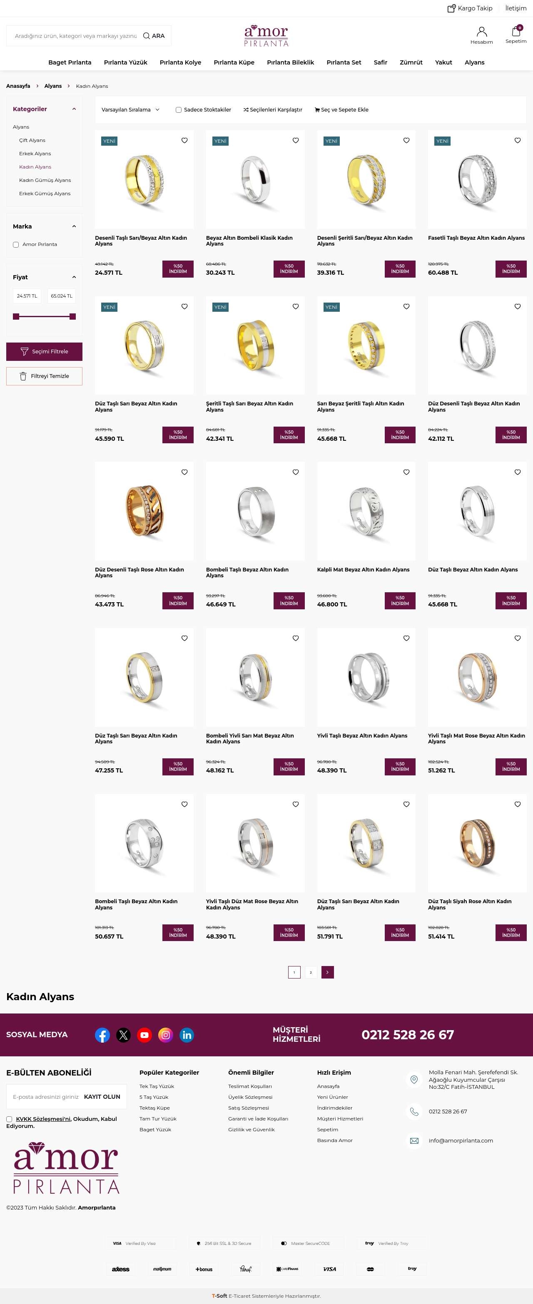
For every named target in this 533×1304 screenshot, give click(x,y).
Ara (153, 36)
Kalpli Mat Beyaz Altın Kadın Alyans (363, 570)
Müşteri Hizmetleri (340, 1118)
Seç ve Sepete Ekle (342, 110)
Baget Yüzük (155, 1129)
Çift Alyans (32, 140)
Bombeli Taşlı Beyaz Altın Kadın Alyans (247, 573)
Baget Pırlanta (70, 62)
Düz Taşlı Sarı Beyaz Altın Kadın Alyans (136, 406)
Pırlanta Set (343, 62)
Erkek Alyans (35, 153)
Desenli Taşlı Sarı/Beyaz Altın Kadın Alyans (141, 241)
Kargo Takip (470, 8)
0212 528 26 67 (407, 1035)
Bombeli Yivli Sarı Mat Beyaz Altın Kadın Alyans (250, 739)
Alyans (475, 62)
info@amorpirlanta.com (461, 1140)
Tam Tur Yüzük (158, 1118)
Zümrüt (411, 62)
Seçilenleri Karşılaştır (273, 110)
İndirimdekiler (335, 1108)
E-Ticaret (240, 1296)
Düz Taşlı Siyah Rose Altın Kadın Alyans (470, 904)
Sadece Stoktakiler (203, 110)
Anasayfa (18, 86)
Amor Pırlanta (35, 244)
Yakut (443, 62)
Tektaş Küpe (154, 1108)
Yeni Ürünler (332, 1097)
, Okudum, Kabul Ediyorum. (61, 1122)
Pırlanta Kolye (181, 62)
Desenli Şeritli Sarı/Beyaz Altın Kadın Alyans (365, 241)
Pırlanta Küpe (234, 62)
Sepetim (328, 1129)
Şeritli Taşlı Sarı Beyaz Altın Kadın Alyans (249, 406)
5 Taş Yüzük (153, 1097)
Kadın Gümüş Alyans (45, 180)
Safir (380, 62)
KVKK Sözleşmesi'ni (43, 1118)
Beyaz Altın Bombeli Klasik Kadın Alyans (249, 241)
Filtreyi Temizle (44, 376)
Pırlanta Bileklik (290, 62)
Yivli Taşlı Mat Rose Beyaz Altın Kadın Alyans (476, 739)
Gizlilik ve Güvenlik (251, 1129)
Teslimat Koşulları (250, 1086)
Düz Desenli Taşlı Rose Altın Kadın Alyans (139, 573)
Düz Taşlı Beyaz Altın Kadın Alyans (473, 570)
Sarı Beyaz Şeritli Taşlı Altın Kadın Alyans (360, 406)
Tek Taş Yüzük (156, 1086)
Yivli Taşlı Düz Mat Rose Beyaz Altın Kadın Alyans (252, 904)
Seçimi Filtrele (44, 352)
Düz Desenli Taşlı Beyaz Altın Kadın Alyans (474, 406)
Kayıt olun (101, 1096)
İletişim (516, 8)
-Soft (220, 1296)
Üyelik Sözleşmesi (250, 1097)
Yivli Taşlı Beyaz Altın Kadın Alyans (362, 736)
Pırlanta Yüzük (125, 62)
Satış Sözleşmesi (248, 1108)
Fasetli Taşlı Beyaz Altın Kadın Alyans (476, 238)
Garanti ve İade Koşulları (258, 1118)
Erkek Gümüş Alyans (44, 193)
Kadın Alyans (35, 167)
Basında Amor (335, 1140)
